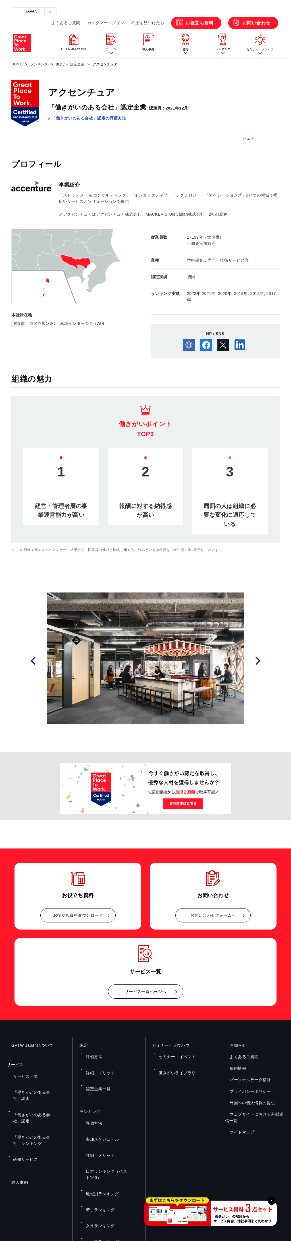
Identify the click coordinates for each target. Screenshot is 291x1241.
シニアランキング (99, 1154)
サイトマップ (237, 1132)
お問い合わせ (256, 22)
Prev (41, 660)
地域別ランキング (99, 1129)
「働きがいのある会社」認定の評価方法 (89, 118)
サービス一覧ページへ (145, 991)
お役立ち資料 (199, 22)
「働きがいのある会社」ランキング (38, 1099)
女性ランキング (97, 1146)
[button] (111, 43)
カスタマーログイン (105, 22)
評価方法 (92, 1053)
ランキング (39, 64)
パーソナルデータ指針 (246, 1079)
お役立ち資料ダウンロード (78, 915)
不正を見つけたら (147, 22)
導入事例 (15, 1130)
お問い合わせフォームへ (213, 915)
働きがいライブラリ (173, 1061)
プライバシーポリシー (246, 1091)
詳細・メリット (97, 1061)
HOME (16, 64)
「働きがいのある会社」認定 (35, 1089)
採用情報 (233, 1068)
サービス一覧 (22, 1072)
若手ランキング (97, 1137)
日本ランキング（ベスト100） (109, 1121)
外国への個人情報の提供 (248, 1102)
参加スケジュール (99, 1104)
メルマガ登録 (216, 1179)
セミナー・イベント (173, 1053)
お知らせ (233, 1045)
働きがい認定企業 (70, 64)
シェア (248, 138)
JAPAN (31, 11)
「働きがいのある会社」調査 (35, 1081)
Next (260, 660)
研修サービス (22, 1111)
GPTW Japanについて (28, 1045)
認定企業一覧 (95, 1069)
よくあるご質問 (65, 22)
